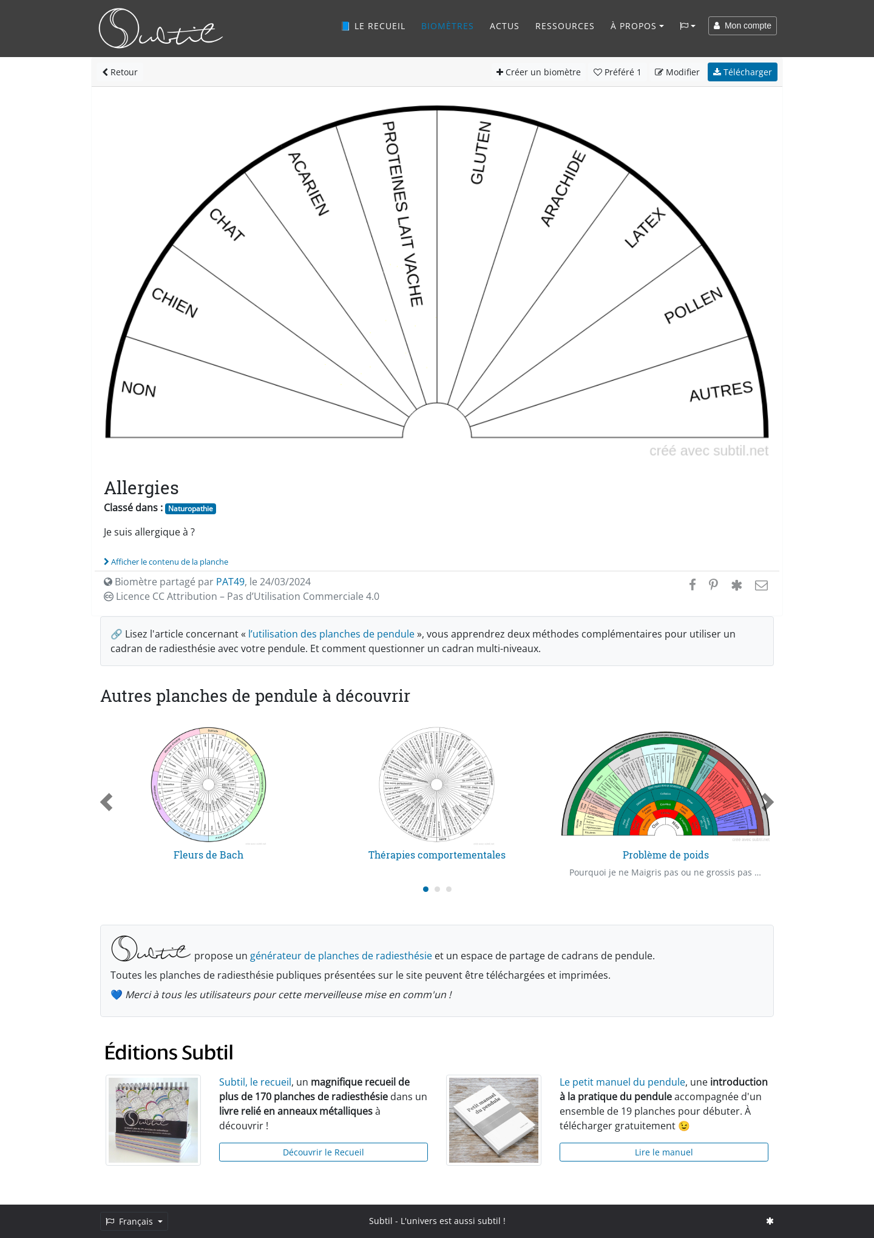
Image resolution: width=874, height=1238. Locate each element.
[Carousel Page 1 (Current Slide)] (426, 889)
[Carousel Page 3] (449, 889)
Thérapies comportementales (437, 854)
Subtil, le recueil (255, 1082)
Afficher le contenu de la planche (166, 561)
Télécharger (742, 72)
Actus (505, 26)
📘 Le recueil (372, 26)
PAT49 (230, 581)
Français (130, 1221)
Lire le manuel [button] (664, 1152)
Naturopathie (190, 508)
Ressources (565, 26)
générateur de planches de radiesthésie (341, 955)
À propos (634, 26)
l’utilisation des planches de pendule (331, 634)
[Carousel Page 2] (437, 889)
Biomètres (447, 26)
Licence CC (241, 596)
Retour (120, 72)
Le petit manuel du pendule (622, 1082)
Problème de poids (666, 854)
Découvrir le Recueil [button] (323, 1152)
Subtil (381, 1220)
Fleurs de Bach (208, 854)
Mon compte (742, 25)
